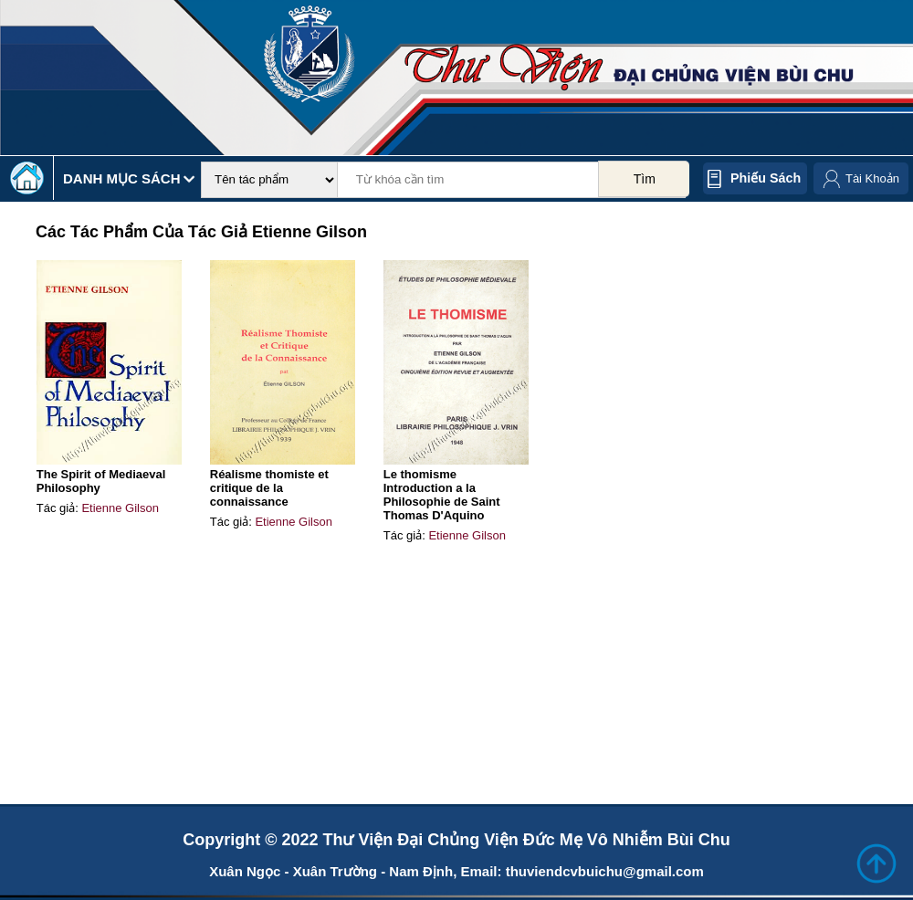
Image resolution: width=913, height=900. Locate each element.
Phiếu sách (765, 178)
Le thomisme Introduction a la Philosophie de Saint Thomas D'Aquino (441, 494)
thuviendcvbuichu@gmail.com (605, 871)
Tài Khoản (872, 178)
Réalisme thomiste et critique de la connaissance (269, 487)
